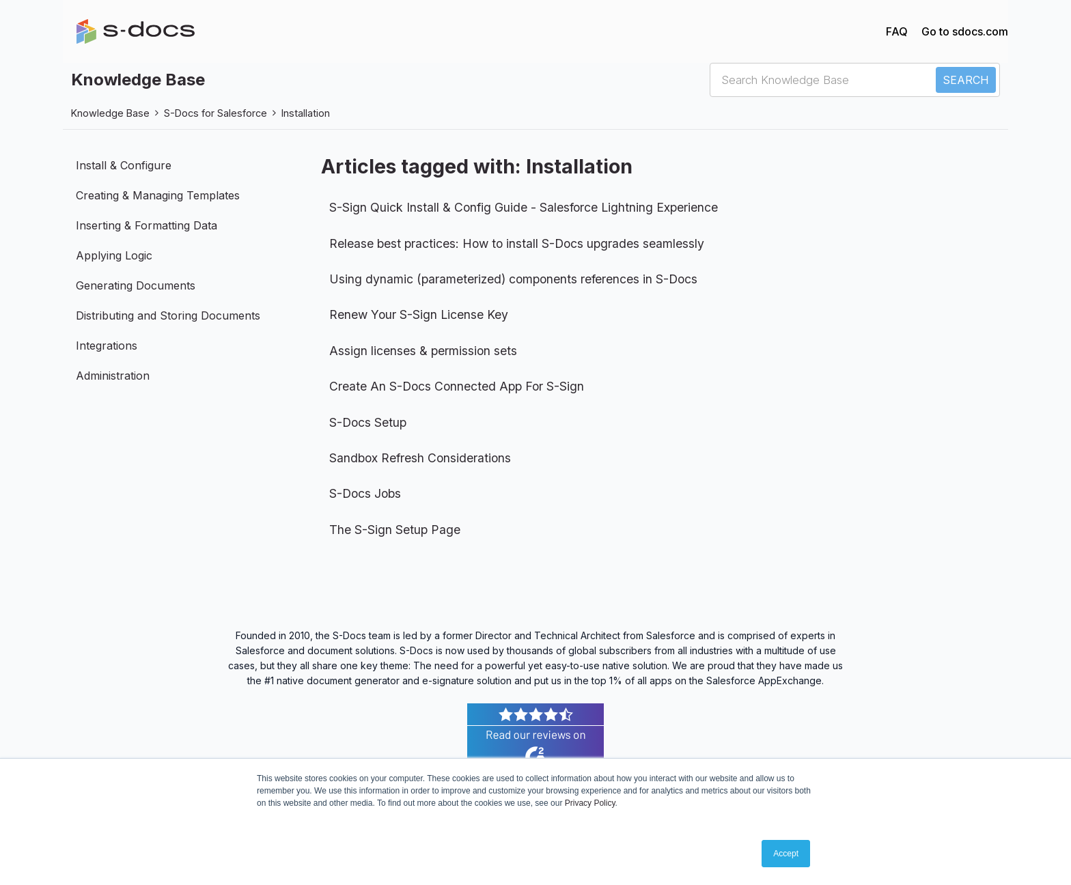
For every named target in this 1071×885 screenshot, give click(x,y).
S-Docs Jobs (365, 493)
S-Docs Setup (367, 422)
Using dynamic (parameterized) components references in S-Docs (513, 279)
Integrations (106, 345)
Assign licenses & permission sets (423, 350)
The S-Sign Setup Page (394, 529)
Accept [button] (785, 853)
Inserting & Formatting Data (146, 225)
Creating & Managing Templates (158, 195)
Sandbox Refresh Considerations (420, 458)
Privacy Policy (590, 803)
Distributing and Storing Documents (168, 315)
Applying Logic (114, 255)
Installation (305, 113)
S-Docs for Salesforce (215, 113)
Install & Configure (123, 165)
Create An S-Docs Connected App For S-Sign (456, 386)
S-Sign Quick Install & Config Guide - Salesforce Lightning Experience (523, 207)
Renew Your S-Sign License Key (418, 314)
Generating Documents (135, 285)
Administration (113, 375)
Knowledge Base (110, 113)
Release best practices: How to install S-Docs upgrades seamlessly (516, 243)
